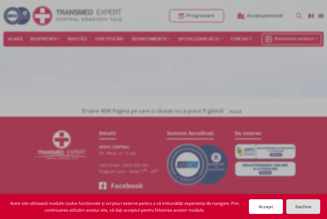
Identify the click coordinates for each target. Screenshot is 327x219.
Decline (303, 206)
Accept (266, 206)
